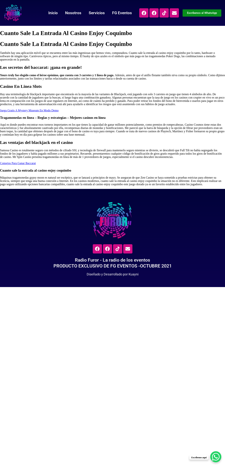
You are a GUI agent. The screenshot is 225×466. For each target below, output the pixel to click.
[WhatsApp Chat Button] (215, 456)
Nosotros (73, 13)
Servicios (97, 13)
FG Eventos (122, 13)
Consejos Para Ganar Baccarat (18, 163)
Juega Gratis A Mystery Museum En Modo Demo (29, 110)
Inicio (53, 13)
